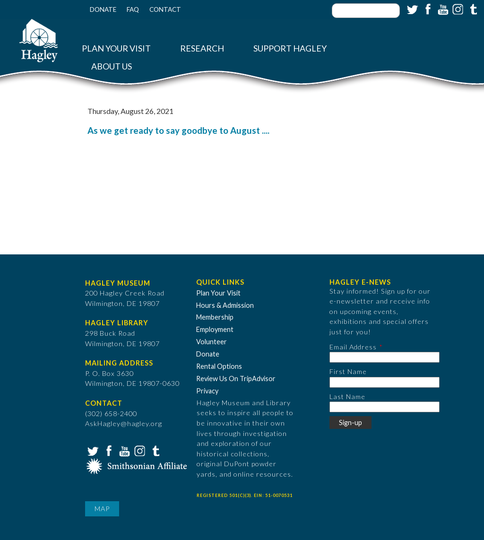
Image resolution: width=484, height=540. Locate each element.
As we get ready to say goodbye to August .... (178, 130)
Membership (214, 317)
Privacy (207, 391)
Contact (165, 9)
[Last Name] (384, 406)
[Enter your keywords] (366, 10)
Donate (103, 9)
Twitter (412, 8)
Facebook (427, 8)
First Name (348, 371)
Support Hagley (290, 48)
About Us (111, 66)
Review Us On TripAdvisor (236, 379)
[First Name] (384, 382)
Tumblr (472, 8)
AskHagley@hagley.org (123, 423)
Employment (214, 329)
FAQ (133, 9)
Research (202, 48)
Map (102, 509)
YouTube (442, 8)
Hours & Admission (225, 305)
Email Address (353, 347)
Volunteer (211, 342)
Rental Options (219, 366)
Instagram (457, 8)
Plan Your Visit (116, 48)
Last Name (347, 396)
